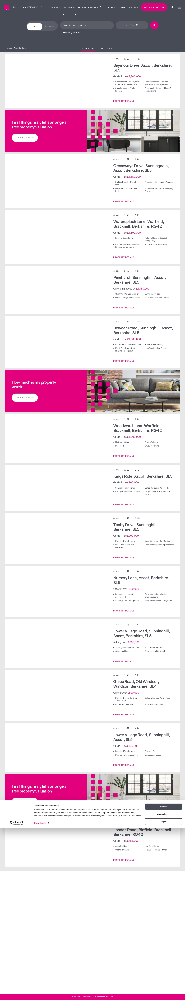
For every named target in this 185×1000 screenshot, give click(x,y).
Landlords (68, 7)
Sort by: (9, 49)
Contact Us (111, 7)
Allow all (164, 979)
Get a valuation (154, 7)
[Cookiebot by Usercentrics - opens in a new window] (16, 995)
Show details (40, 995)
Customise (163, 986)
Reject (163, 994)
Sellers (55, 7)
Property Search (90, 7)
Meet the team (129, 7)
